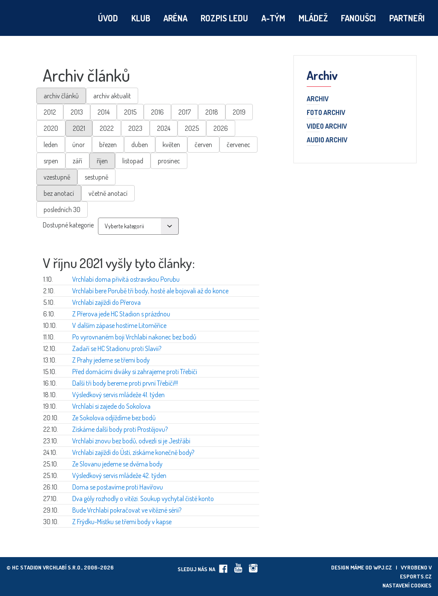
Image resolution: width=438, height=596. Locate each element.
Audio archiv (327, 140)
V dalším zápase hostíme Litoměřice (119, 325)
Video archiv (327, 126)
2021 (79, 128)
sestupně (96, 177)
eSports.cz (416, 576)
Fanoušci (358, 18)
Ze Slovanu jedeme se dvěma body (117, 464)
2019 (239, 112)
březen (108, 144)
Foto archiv (326, 113)
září (77, 160)
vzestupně (57, 177)
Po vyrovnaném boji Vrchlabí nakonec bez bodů (134, 337)
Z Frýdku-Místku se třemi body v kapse (122, 521)
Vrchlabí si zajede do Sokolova (111, 406)
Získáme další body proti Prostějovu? (120, 429)
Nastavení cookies (407, 585)
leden (51, 144)
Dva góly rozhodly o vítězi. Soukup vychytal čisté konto (143, 498)
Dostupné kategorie (68, 225)
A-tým (273, 18)
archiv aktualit (112, 95)
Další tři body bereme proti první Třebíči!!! (125, 383)
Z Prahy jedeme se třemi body (111, 360)
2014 (104, 112)
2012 (50, 112)
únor (78, 144)
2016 (157, 112)
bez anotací (59, 193)
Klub (140, 18)
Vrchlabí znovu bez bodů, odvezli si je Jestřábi (131, 441)
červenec (238, 144)
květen (171, 144)
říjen (102, 160)
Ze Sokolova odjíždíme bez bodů (114, 417)
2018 (211, 112)
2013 (77, 112)
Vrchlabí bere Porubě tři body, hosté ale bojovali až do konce (150, 290)
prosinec (169, 160)
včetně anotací (108, 193)
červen (203, 144)
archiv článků (61, 95)
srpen (51, 160)
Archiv (317, 99)
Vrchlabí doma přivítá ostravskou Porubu (126, 279)
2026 (220, 128)
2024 (163, 128)
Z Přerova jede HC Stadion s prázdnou (121, 314)
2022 (107, 128)
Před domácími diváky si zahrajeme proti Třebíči (134, 371)
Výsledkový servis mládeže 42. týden (119, 475)
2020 (51, 128)
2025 (192, 128)
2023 (135, 128)
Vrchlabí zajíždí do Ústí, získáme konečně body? (133, 452)
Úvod (108, 18)
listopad (132, 160)
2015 (130, 112)
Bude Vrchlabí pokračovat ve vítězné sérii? (126, 510)
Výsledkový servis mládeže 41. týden (118, 394)
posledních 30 (62, 209)
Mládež (313, 18)
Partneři (407, 18)
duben (139, 144)
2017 (184, 112)
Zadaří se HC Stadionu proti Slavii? (116, 348)
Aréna (175, 18)
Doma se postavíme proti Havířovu (117, 487)
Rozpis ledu (224, 18)
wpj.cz (382, 567)
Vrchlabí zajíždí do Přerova (106, 302)
